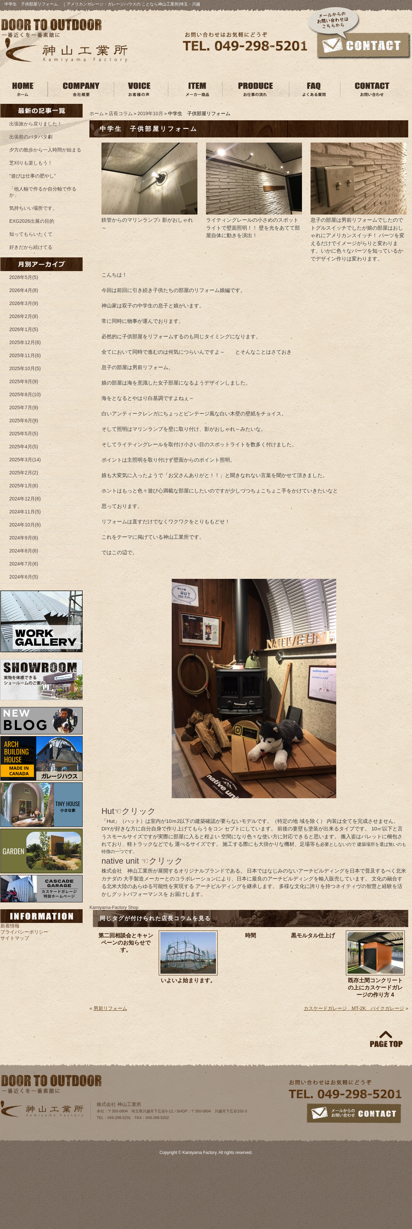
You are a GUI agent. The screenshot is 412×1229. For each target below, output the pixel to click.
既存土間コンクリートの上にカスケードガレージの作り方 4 (375, 987)
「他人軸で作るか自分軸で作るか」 (42, 192)
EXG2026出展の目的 (31, 221)
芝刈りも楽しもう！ (30, 163)
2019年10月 (150, 113)
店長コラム (121, 113)
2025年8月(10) (25, 394)
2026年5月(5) (23, 277)
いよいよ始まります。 (188, 980)
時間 (250, 935)
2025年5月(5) (23, 433)
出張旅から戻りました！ (35, 123)
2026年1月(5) (23, 329)
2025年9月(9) (23, 381)
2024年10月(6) (25, 524)
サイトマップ (14, 938)
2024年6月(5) (23, 577)
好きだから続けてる (30, 247)
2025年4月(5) (23, 446)
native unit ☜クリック (142, 860)
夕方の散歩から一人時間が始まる (45, 150)
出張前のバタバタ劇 (30, 136)
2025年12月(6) (25, 342)
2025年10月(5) (25, 368)
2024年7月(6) (23, 564)
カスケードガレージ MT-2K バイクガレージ (354, 1008)
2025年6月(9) (23, 420)
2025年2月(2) (23, 472)
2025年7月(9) (23, 407)
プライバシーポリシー (24, 932)
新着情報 (10, 925)
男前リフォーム (110, 1008)
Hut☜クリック (128, 811)
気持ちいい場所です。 (33, 208)
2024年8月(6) (23, 550)
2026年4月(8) (23, 290)
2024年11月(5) (25, 511)
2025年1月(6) (23, 485)
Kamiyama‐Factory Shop (113, 907)
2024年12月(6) (25, 498)
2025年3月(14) (25, 459)
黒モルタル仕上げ (313, 935)
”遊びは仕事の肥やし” (32, 176)
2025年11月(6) (25, 355)
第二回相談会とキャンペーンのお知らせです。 (125, 943)
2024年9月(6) (23, 537)
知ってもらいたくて (30, 234)
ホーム (96, 113)
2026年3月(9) (23, 303)
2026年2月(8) (23, 316)
